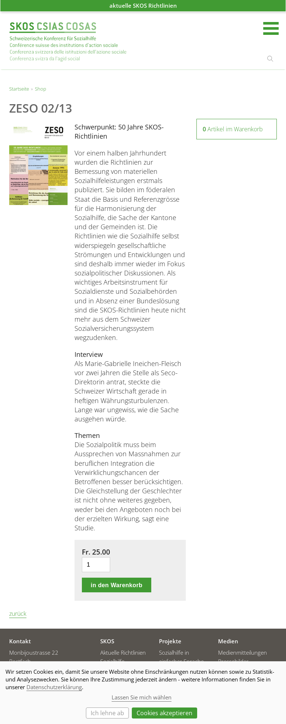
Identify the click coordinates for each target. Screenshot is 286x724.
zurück (17, 614)
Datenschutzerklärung (54, 687)
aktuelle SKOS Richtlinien (143, 5)
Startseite (68, 42)
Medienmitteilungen (242, 652)
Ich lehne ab (107, 713)
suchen (270, 59)
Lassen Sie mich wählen (141, 697)
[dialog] (143, 692)
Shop (40, 88)
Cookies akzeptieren (164, 713)
